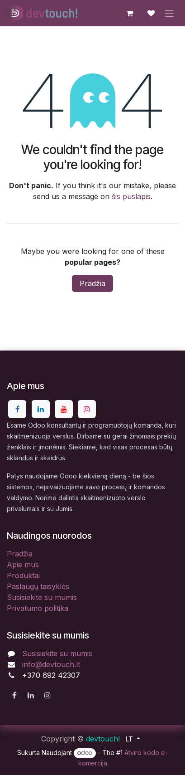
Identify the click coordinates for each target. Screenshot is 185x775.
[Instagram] (87, 409)
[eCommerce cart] (129, 13)
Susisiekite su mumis (42, 597)
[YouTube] (64, 409)
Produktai (23, 575)
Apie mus (23, 564)
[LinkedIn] (41, 409)
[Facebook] (17, 409)
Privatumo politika (37, 608)
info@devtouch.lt (51, 664)
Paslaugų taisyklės (38, 586)
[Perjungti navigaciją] (169, 13)
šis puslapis (131, 196)
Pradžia (92, 283)
